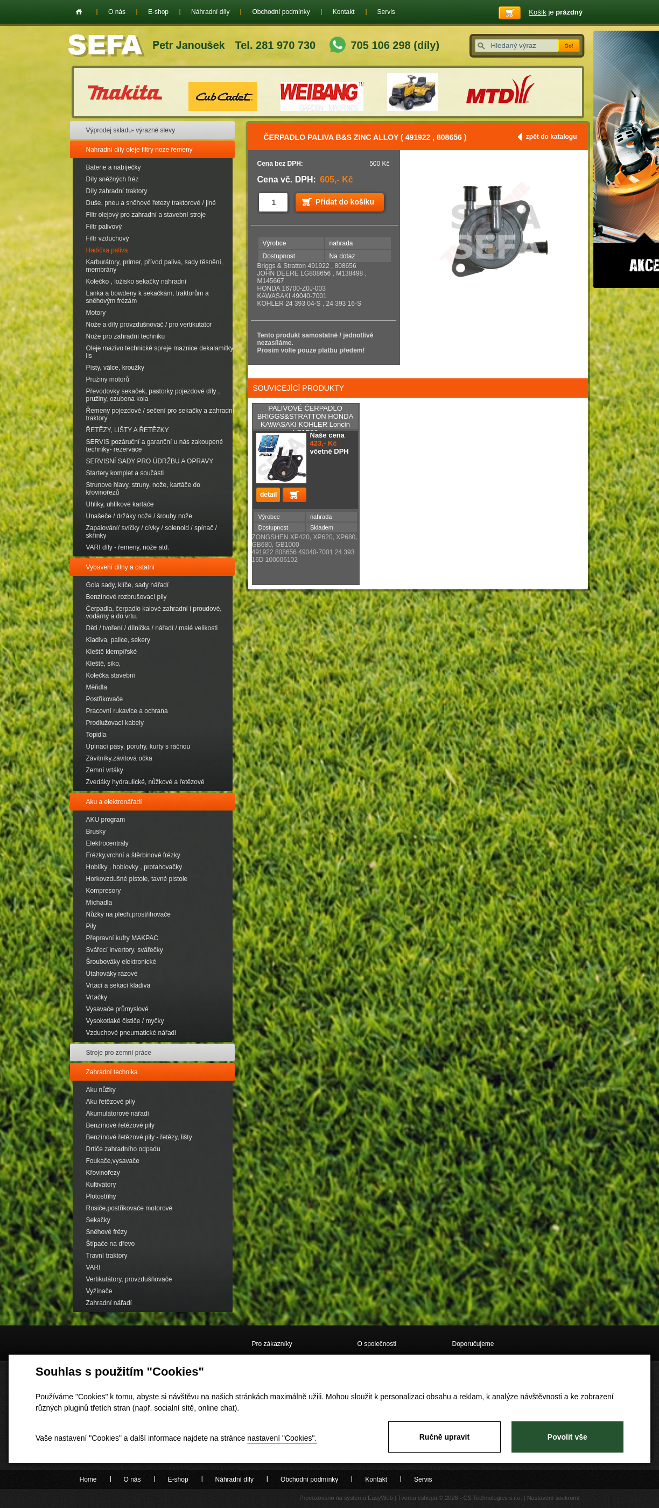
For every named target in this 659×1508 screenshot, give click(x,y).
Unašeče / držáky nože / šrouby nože (139, 516)
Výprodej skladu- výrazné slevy (130, 130)
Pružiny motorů (108, 379)
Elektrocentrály (107, 843)
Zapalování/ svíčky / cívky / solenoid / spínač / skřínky (151, 531)
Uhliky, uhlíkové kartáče (120, 504)
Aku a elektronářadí (114, 802)
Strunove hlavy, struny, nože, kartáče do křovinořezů (143, 488)
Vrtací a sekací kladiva (118, 985)
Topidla (96, 734)
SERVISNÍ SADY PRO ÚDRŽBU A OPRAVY (150, 461)
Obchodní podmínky (281, 12)
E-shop (158, 12)
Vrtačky (97, 997)
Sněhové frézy (107, 1232)
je (556, 12)
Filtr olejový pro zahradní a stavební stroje (146, 215)
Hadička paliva (107, 250)
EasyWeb (380, 1498)
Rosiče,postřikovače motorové (129, 1208)
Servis (386, 12)
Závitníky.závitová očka (119, 758)
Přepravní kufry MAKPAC (122, 938)
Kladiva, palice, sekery (118, 640)
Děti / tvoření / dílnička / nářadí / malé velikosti (152, 628)
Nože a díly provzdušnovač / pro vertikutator (149, 324)
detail (268, 495)
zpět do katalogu (551, 136)
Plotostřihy (101, 1196)
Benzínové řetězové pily (120, 1125)
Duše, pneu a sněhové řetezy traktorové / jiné (151, 203)
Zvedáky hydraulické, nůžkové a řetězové (145, 782)
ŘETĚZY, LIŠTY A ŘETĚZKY (127, 430)
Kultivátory (101, 1184)
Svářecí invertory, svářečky (124, 950)
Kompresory (103, 890)
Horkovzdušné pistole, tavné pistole (137, 879)
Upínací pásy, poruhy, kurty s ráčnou (138, 746)
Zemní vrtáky (104, 770)
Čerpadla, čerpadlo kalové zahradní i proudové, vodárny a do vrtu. (154, 612)
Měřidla (96, 687)
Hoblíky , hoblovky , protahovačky (134, 867)
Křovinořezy (103, 1172)
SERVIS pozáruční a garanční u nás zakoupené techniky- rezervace (154, 445)
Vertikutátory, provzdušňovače (129, 1279)
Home (79, 12)
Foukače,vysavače (112, 1161)
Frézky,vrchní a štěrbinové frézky (133, 855)
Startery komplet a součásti (125, 473)
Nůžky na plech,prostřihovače (128, 914)
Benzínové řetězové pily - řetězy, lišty (139, 1137)
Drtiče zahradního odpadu (123, 1149)
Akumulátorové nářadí (117, 1113)
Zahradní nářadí (109, 1303)
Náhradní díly (210, 12)
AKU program (105, 819)
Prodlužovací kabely (115, 723)
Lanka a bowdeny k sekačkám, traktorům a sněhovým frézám (147, 297)
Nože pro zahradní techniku (125, 336)
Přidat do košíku (345, 202)
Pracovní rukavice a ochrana (127, 711)
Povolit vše (567, 1437)
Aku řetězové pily (110, 1101)
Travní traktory (107, 1255)
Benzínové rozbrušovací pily (126, 597)
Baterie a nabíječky (113, 167)
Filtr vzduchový (107, 238)
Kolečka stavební (110, 675)
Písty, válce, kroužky (115, 367)
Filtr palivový (104, 226)
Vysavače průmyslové (117, 1009)
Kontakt (344, 12)
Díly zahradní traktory (117, 191)
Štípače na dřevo (110, 1244)
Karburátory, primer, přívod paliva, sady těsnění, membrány (154, 265)
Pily (91, 926)
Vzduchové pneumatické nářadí (131, 1033)
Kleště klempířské (111, 652)
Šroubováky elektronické (121, 962)
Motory (96, 312)
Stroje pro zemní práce (118, 1052)
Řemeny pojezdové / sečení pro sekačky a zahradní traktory (160, 414)
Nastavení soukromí (553, 1498)
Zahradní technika (112, 1072)
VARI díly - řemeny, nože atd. (128, 547)
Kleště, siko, (103, 663)
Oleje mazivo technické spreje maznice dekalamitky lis (160, 352)
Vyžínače (99, 1291)
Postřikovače (104, 699)
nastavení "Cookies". (282, 1438)
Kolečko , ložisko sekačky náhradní (136, 281)
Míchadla (99, 902)
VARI (93, 1267)
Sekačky (98, 1220)
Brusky (96, 831)
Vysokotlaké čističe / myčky (125, 1021)
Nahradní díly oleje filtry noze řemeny (139, 149)
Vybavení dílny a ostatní (120, 567)
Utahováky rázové (112, 973)
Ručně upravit (444, 1437)
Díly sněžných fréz (112, 179)
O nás (116, 12)
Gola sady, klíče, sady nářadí (127, 585)
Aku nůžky (101, 1090)
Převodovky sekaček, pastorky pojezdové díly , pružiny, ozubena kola (153, 395)
